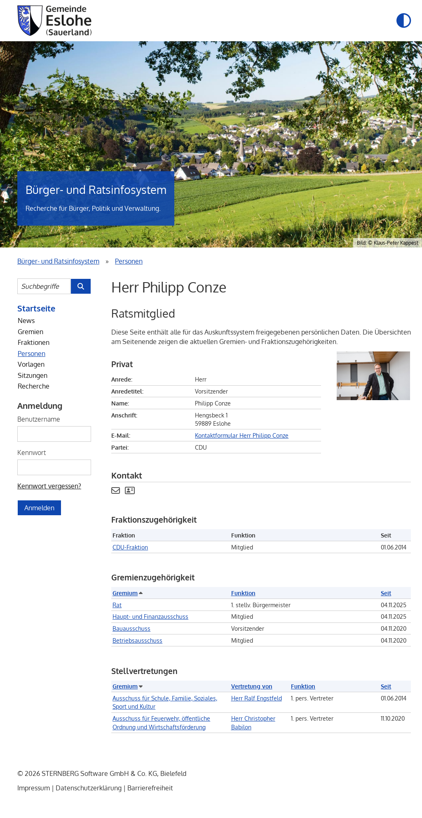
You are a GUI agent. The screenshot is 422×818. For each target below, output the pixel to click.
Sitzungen (32, 375)
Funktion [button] (243, 592)
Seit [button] (386, 592)
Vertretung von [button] (251, 686)
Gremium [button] (127, 592)
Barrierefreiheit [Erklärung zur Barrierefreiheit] (150, 788)
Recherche (33, 386)
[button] (403, 20)
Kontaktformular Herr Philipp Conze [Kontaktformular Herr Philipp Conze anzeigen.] (241, 435)
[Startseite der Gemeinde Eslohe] (54, 20)
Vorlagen (31, 364)
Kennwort (31, 452)
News (26, 320)
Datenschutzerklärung (89, 788)
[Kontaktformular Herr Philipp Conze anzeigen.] (115, 491)
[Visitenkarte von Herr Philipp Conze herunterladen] (130, 491)
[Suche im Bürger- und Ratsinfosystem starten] (80, 286)
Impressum (33, 788)
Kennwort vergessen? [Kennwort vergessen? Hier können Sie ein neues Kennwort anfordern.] (49, 486)
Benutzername (38, 419)
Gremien (30, 332)
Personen (31, 353)
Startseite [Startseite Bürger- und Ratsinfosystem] (36, 308)
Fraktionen (33, 342)
